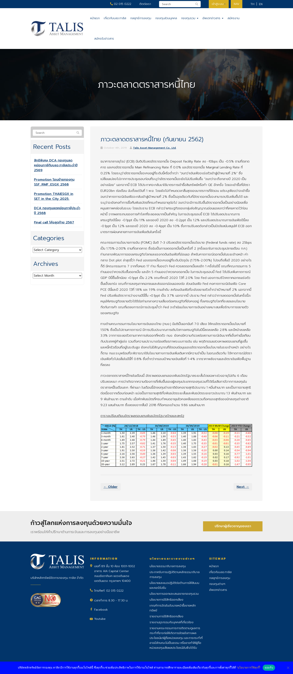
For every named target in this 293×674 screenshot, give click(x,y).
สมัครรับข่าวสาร (104, 38)
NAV (236, 4)
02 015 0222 (120, 4)
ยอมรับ (269, 667)
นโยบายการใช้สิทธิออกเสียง (166, 600)
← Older (111, 486)
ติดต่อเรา (145, 4)
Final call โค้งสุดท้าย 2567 (54, 222)
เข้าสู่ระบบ (219, 4)
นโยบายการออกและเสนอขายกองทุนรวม (174, 594)
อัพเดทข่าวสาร (212, 18)
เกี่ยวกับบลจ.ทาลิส (115, 18)
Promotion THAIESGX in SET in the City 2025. (53, 196)
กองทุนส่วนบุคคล (166, 18)
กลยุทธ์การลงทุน (140, 18)
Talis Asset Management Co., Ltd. (154, 148)
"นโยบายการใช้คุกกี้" (248, 667)
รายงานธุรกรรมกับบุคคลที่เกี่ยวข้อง (172, 622)
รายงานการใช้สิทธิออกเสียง (166, 616)
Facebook (101, 610)
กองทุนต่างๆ (217, 584)
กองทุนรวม (189, 18)
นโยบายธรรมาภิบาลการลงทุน (168, 566)
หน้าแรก (95, 18)
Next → (243, 486)
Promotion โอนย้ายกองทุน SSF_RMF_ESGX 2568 (54, 182)
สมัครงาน (233, 18)
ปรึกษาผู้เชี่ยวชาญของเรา (233, 526)
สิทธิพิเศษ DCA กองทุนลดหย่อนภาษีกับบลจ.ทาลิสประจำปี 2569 (56, 165)
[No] (288, 668)
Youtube (100, 619)
